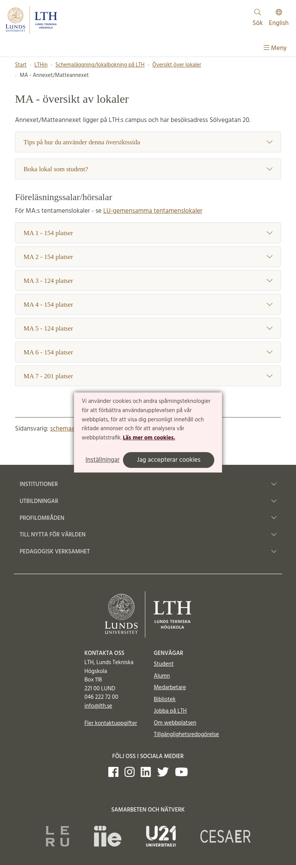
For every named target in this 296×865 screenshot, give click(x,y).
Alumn (162, 676)
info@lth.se (98, 706)
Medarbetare (170, 687)
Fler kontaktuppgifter (110, 723)
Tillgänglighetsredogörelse (186, 734)
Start (21, 65)
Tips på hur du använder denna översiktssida (148, 142)
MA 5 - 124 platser (148, 328)
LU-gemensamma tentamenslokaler (152, 211)
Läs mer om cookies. (149, 438)
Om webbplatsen (175, 723)
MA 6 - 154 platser (148, 352)
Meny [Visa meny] (275, 48)
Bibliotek (165, 699)
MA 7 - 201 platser (148, 376)
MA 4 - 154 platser (148, 304)
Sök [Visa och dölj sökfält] (257, 18)
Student (163, 664)
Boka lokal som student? (148, 169)
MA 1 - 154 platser (148, 233)
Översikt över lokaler (176, 65)
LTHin (40, 65)
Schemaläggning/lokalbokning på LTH (100, 65)
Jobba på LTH (170, 711)
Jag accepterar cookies (168, 460)
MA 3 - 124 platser (148, 281)
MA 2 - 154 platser (148, 257)
